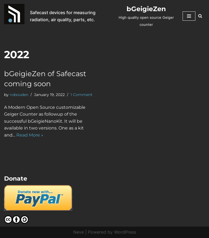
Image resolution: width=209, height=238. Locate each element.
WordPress (125, 232)
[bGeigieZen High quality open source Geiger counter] (146, 16)
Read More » (29, 135)
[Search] (200, 16)
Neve (78, 232)
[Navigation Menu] (189, 16)
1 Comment (81, 94)
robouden (19, 94)
